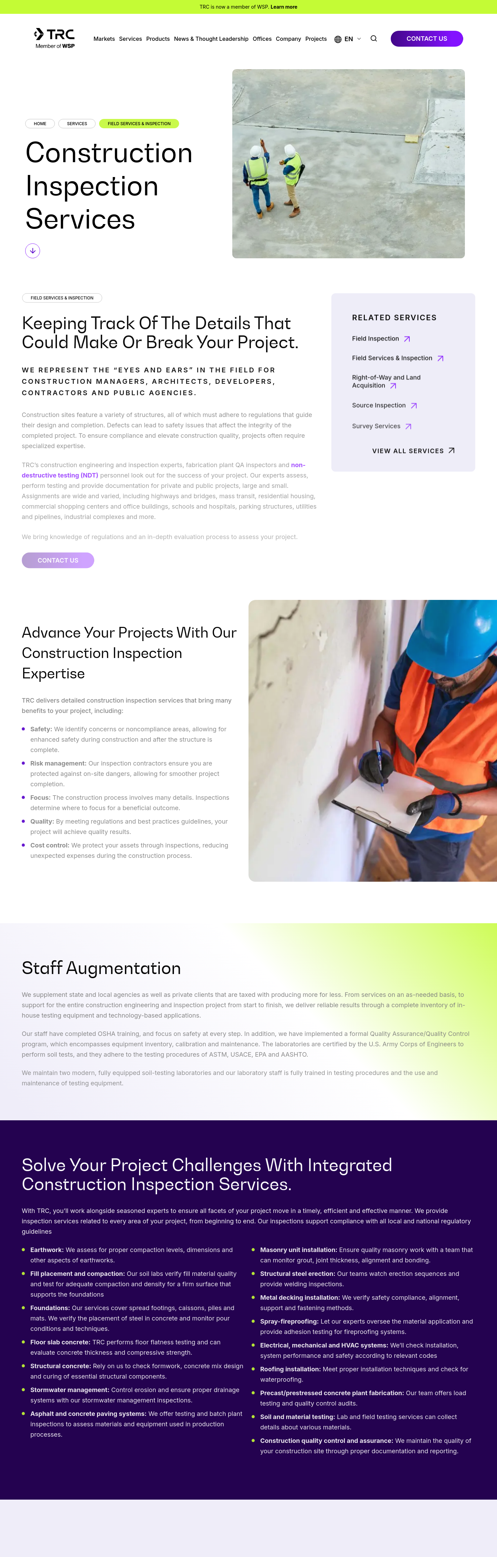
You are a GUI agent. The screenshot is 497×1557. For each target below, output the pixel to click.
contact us (427, 38)
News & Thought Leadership (211, 39)
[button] (344, 39)
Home (40, 123)
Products (158, 39)
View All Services (408, 473)
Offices (262, 39)
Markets (104, 39)
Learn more (284, 7)
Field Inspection (375, 366)
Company (288, 39)
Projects (316, 39)
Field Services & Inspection (139, 123)
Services (130, 39)
